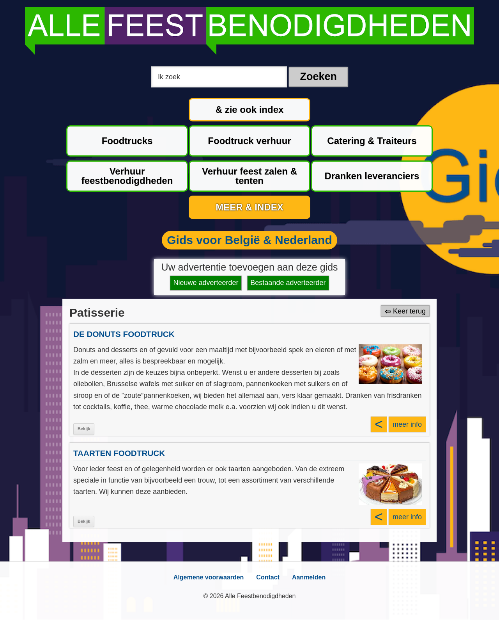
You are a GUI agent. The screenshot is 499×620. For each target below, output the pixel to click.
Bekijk (84, 428)
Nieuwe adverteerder (206, 283)
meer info (407, 424)
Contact (268, 577)
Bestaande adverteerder (288, 283)
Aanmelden (309, 577)
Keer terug (409, 311)
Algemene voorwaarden (208, 577)
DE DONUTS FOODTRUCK (124, 334)
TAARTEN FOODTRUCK (119, 453)
